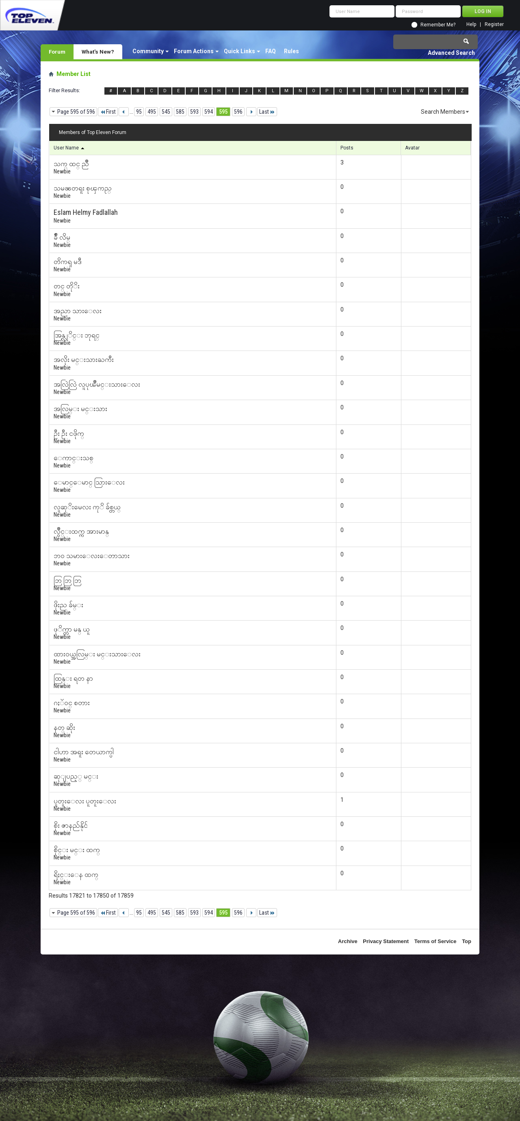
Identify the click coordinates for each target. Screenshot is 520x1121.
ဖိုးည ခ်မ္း (68, 604)
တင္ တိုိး (67, 285)
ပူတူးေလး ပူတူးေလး (85, 800)
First (108, 111)
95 (139, 111)
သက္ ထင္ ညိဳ (71, 163)
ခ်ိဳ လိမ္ (62, 237)
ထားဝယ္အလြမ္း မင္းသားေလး (97, 653)
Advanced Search (451, 53)
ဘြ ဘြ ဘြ (67, 580)
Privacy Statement (386, 941)
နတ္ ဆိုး (64, 727)
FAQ (270, 51)
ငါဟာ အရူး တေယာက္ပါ (84, 751)
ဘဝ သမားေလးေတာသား (92, 555)
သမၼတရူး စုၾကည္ (83, 188)
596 (238, 111)
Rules (291, 51)
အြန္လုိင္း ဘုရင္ (77, 335)
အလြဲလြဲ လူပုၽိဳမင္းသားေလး (97, 384)
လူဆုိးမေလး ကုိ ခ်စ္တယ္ (87, 506)
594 (208, 111)
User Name (69, 148)
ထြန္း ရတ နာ (73, 678)
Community (148, 51)
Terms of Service (435, 941)
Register (494, 24)
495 (151, 111)
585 (180, 111)
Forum (57, 51)
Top (466, 941)
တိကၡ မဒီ (68, 261)
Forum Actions (194, 51)
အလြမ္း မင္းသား (80, 408)
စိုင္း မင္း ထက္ (77, 849)
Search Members (443, 111)
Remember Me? (437, 25)
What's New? (98, 51)
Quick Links (239, 51)
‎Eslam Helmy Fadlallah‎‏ (86, 212)
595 (223, 111)
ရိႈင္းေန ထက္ (76, 874)
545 (166, 111)
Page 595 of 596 (76, 111)
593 (194, 111)
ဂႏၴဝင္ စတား (72, 702)
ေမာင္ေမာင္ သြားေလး (89, 482)
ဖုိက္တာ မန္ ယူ (72, 629)
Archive (348, 941)
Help (471, 24)
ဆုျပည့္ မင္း (76, 776)
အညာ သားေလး (78, 310)
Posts (346, 148)
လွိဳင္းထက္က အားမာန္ (81, 531)
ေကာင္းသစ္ (73, 457)
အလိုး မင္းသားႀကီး (84, 359)
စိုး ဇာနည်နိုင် (71, 825)
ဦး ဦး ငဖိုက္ (69, 433)
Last (267, 111)
